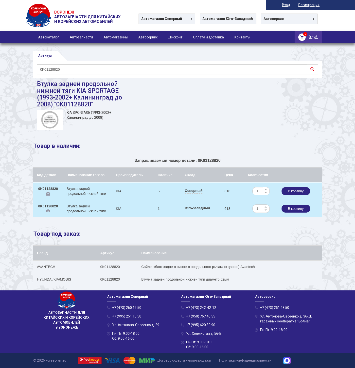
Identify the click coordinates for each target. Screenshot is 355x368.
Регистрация (311, 5)
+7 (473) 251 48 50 (274, 308)
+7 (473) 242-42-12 (201, 308)
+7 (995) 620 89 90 (200, 325)
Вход (288, 5)
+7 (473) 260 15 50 (126, 308)
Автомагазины (116, 37)
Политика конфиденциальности (245, 360)
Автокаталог (48, 37)
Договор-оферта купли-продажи (184, 360)
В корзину (296, 191)
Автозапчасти (81, 37)
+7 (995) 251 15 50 (126, 316)
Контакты (242, 37)
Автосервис (148, 37)
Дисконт (175, 37)
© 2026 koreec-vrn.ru (49, 360)
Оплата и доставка (208, 37)
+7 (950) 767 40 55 (200, 316)
